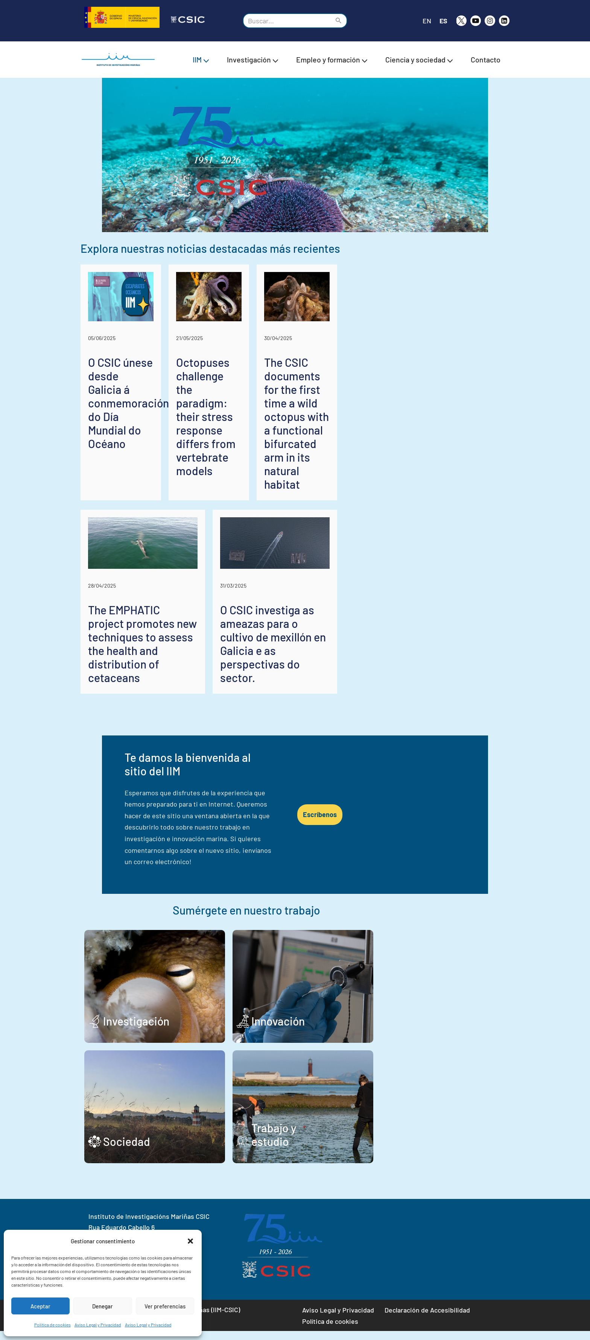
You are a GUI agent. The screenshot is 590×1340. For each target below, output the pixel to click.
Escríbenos (450, 847)
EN (426, 21)
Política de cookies (52, 1324)
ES (443, 21)
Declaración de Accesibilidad (427, 1319)
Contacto (485, 59)
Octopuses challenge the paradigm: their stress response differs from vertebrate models (294, 507)
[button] (190, 1241)
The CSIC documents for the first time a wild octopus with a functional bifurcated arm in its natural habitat (439, 514)
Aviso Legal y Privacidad (98, 1324)
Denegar (102, 1306)
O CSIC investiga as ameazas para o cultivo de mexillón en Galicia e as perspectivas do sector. (393, 721)
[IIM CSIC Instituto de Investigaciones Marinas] (120, 59)
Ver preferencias (165, 1306)
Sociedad (126, 1150)
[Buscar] (286, 20)
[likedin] (504, 20)
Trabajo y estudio (360, 1150)
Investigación (136, 1030)
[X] (461, 20)
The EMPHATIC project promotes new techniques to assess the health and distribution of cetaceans (179, 721)
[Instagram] (490, 20)
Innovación (344, 1030)
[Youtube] (475, 20)
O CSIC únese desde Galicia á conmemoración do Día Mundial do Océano (145, 507)
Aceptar (40, 1306)
